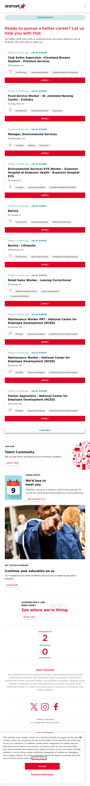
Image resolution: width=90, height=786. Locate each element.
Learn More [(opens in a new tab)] (12, 585)
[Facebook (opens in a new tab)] (56, 706)
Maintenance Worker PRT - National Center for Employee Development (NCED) (42, 321)
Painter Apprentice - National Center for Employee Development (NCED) (38, 397)
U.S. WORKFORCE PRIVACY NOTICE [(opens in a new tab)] (45, 723)
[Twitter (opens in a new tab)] (34, 706)
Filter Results (45, 17)
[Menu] (84, 6)
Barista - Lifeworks (22, 245)
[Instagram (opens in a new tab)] (45, 706)
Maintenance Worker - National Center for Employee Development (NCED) (39, 359)
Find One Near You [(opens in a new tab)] (36, 499)
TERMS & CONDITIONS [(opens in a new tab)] (45, 719)
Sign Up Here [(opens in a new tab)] (12, 463)
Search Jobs (29, 617)
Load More (45, 430)
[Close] (80, 737)
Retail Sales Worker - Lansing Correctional (39, 280)
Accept (42, 766)
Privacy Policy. (39, 758)
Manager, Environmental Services (32, 134)
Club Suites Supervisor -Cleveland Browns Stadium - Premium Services (39, 59)
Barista (13, 211)
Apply (45, 80)
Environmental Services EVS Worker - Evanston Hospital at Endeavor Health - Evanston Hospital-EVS (44, 172)
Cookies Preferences (42, 774)
